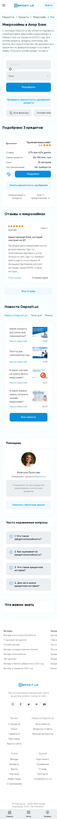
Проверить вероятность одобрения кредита (28, 101)
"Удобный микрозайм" (38, 142)
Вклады (14, 759)
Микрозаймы (14, 278)
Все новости (28, 417)
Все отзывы (28, 291)
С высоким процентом (15, 640)
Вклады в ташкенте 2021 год (18, 668)
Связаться (14, 734)
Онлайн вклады (12, 645)
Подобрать (28, 87)
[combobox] (28, 76)
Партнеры (14, 739)
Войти (48, 5)
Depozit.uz (8, 17)
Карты (14, 769)
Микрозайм (39, 17)
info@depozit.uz (43, 779)
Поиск (14, 729)
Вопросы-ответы (42, 729)
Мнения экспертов (43, 734)
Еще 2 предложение (40, 197)
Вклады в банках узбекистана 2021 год (23, 664)
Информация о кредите (17, 197)
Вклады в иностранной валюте (20, 635)
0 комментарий (40, 278)
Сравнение (42, 764)
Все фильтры (19, 113)
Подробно (33, 174)
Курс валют (42, 759)
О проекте (14, 724)
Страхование (14, 784)
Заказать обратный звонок (28, 505)
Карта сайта (14, 744)
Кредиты (24, 17)
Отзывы (43, 769)
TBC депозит (10, 659)
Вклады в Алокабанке (15, 654)
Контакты (43, 774)
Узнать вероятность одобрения (29, 185)
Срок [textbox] (11, 76)
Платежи (14, 774)
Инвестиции (14, 779)
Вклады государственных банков (21, 649)
